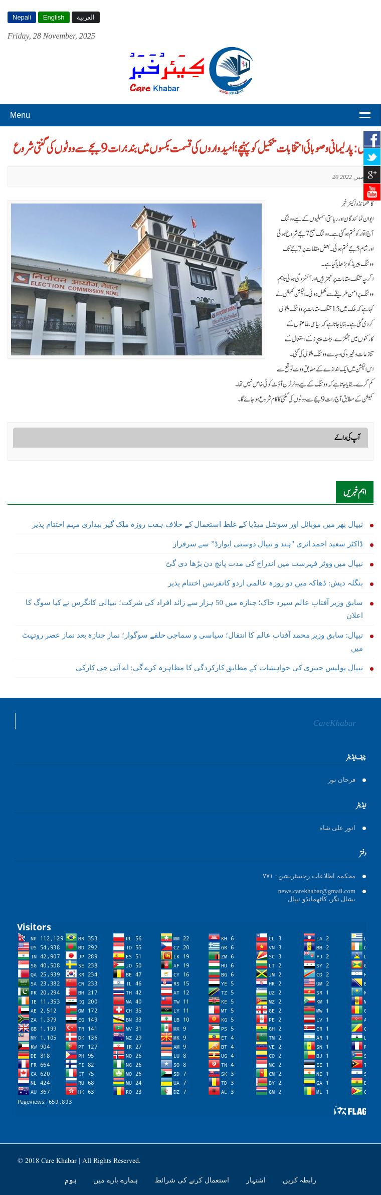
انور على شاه (337, 828)
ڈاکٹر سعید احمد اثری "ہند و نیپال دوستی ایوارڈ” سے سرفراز (268, 544)
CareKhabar (334, 723)
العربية (86, 17)
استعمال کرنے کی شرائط (193, 1180)
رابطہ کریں (300, 1180)
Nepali (22, 17)
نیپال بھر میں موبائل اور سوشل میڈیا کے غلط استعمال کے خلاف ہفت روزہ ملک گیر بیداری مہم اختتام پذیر (197, 524)
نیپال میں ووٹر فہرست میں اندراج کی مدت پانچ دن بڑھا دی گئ (264, 563)
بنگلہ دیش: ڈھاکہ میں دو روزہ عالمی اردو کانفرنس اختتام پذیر (265, 583)
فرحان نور (341, 779)
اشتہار (257, 1180)
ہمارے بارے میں (116, 1180)
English (54, 17)
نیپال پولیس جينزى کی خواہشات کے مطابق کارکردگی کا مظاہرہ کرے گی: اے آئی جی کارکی (219, 668)
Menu (20, 115)
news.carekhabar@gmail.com (316, 891)
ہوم (72, 1180)
